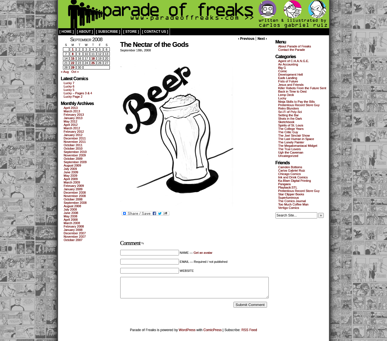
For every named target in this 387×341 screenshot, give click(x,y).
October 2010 (73, 148)
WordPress (187, 330)
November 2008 (75, 196)
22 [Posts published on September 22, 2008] (72, 63)
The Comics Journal (292, 201)
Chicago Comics (289, 174)
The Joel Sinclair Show (294, 135)
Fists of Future (288, 81)
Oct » (75, 71)
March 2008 (72, 223)
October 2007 (73, 240)
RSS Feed (249, 330)
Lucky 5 (69, 89)
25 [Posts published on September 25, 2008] (93, 63)
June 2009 (71, 172)
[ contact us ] (155, 32)
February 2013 (74, 114)
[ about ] (85, 32)
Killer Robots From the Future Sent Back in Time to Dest (302, 89)
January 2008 (73, 229)
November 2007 (75, 236)
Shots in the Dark (290, 118)
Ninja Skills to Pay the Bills (296, 101)
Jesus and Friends (291, 84)
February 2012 (74, 131)
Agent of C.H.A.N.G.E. (293, 61)
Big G (282, 67)
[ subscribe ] (108, 32)
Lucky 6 (69, 86)
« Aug (65, 71)
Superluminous (288, 197)
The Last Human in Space (296, 139)
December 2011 (75, 138)
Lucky (282, 98)
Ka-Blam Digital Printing (294, 180)
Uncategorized (288, 156)
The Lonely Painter (291, 142)
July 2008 (70, 209)
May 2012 (70, 121)
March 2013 (72, 111)
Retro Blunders (288, 108)
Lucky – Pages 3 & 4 (78, 93)
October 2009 (73, 158)
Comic (282, 71)
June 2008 (71, 213)
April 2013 (71, 108)
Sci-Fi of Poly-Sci (290, 111)
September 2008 (75, 202)
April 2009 (71, 179)
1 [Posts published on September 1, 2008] (72, 49)
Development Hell (290, 74)
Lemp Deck (286, 95)
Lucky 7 (69, 83)
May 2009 (70, 175)
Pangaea (284, 184)
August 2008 (72, 206)
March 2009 (72, 182)
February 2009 (74, 185)
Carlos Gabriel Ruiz (291, 170)
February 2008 (74, 226)
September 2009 (75, 162)
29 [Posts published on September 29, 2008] (72, 67)
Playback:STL (288, 187)
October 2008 (73, 199)
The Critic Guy (288, 132)
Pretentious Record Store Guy (299, 105)
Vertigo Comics (288, 207)
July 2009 (70, 169)
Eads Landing (287, 78)
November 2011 (75, 141)
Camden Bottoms (290, 167)
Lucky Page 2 (73, 96)
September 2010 (75, 152)
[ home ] (67, 32)
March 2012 (72, 128)
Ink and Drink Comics (293, 177)
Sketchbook (286, 122)
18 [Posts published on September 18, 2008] (93, 58)
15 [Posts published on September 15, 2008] (72, 58)
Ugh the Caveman (290, 152)
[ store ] (131, 32)
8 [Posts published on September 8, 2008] (72, 54)
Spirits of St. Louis (290, 125)
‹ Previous (246, 39)
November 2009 (75, 155)
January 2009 (73, 189)
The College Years (291, 128)
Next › (262, 39)
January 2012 (73, 135)
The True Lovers (289, 149)
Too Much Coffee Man (293, 204)
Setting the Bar (288, 115)
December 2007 (75, 233)
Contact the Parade (291, 49)
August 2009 (72, 165)
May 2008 (70, 216)
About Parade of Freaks (294, 46)
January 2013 (73, 118)
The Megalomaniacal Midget (297, 145)
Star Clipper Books (291, 194)
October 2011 (73, 145)
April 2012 (71, 124)
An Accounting (288, 64)
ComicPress (213, 330)
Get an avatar (203, 252)
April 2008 (71, 219)
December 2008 (75, 192)
